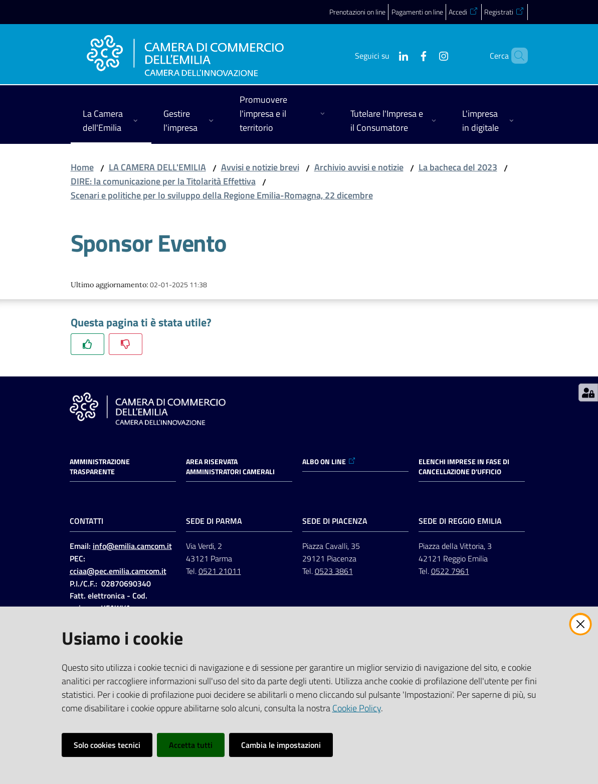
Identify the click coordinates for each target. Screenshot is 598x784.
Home (82, 167)
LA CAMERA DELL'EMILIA (157, 167)
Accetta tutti (191, 745)
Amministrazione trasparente (100, 467)
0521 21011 (219, 571)
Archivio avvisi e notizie (359, 167)
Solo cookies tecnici (107, 745)
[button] (516, 56)
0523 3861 (334, 571)
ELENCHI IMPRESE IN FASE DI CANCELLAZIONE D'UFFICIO (464, 467)
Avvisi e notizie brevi (260, 167)
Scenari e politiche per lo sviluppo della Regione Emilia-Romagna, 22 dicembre (222, 195)
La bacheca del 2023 (458, 167)
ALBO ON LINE (329, 462)
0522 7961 (450, 571)
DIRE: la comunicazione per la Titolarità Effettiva (163, 181)
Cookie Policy (356, 708)
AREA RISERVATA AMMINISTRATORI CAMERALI (230, 467)
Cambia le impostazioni (281, 745)
